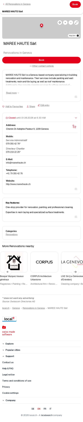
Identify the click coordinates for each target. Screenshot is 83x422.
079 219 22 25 (13, 152)
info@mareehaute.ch (16, 163)
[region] (41, 28)
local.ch (5, 308)
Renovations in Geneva (34, 308)
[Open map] (74, 126)
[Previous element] (7, 272)
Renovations (11, 234)
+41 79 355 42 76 (14, 173)
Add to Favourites (14, 106)
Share (31, 106)
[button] (41, 25)
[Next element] (75, 272)
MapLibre (72, 36)
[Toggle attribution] (77, 35)
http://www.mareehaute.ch (18, 184)
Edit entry (43, 105)
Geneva (16, 308)
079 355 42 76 (13, 143)
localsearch (46, 415)
